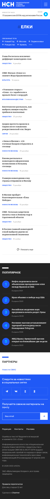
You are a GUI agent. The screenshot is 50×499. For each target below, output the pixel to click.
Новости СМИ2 (9, 369)
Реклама (30, 429)
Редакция (6, 429)
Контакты (18, 429)
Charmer (16, 492)
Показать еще (27, 249)
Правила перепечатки (12, 484)
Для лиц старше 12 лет (12, 487)
